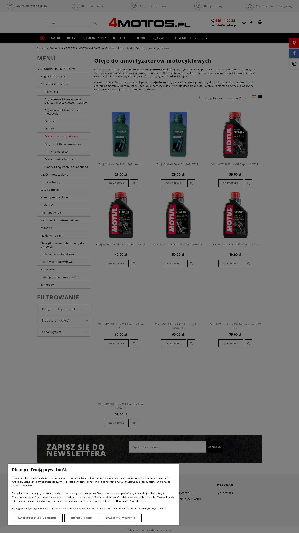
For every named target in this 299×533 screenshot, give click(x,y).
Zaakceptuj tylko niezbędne (37, 518)
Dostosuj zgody (81, 518)
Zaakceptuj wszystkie (121, 518)
